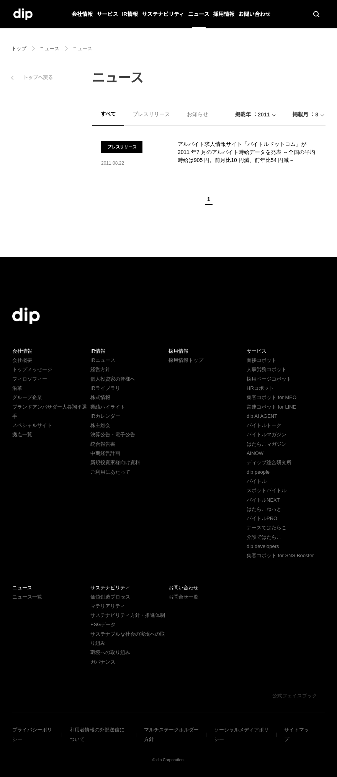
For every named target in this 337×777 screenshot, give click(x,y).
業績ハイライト (107, 407)
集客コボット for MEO (271, 397)
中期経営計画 (105, 453)
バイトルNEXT (262, 500)
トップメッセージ (32, 369)
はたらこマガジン (266, 444)
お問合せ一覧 (183, 596)
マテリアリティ (107, 606)
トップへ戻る (38, 77)
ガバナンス (102, 662)
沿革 (17, 388)
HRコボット (260, 388)
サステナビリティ (163, 14)
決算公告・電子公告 (112, 434)
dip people (259, 472)
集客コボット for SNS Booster (281, 555)
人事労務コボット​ (266, 369)
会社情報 (82, 14)
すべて (108, 114)
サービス (107, 14)
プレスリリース (151, 114)
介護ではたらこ (264, 537)
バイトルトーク (264, 425)
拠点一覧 (22, 434)
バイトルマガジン (266, 434)
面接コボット (261, 360)
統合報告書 (102, 444)
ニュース (198, 14)
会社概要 (22, 360)
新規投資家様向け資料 (115, 462)
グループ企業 (27, 397)
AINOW (254, 453)
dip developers (264, 546)
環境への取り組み (110, 652)
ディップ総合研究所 (269, 462)
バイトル (257, 481)
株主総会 (100, 425)
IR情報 (130, 14)
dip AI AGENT (261, 416)
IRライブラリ (104, 388)
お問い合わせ (254, 14)
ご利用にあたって (110, 472)
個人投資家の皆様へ (112, 379)
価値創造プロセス (110, 596)
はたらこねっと (264, 509)
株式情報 (100, 397)
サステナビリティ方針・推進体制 (127, 615)
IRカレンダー (104, 416)
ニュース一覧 (27, 596)
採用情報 (223, 14)
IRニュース (102, 360)
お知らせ (197, 114)
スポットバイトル (266, 490)
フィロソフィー (29, 379)
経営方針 (100, 369)
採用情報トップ (185, 360)
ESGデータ (102, 624)
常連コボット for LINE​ (271, 407)
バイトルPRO (264, 518)
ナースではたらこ (266, 527)
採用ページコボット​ (269, 379)
